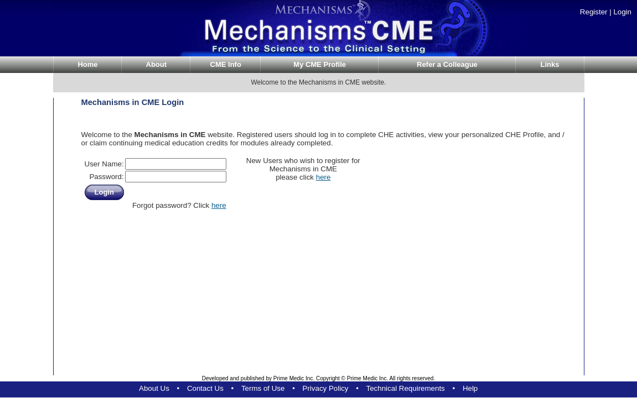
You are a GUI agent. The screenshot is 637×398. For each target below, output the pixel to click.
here (218, 205)
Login (622, 12)
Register (594, 12)
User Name (103, 164)
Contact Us (205, 388)
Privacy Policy (326, 388)
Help (470, 388)
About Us (154, 388)
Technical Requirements (405, 388)
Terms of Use (263, 388)
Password (105, 176)
